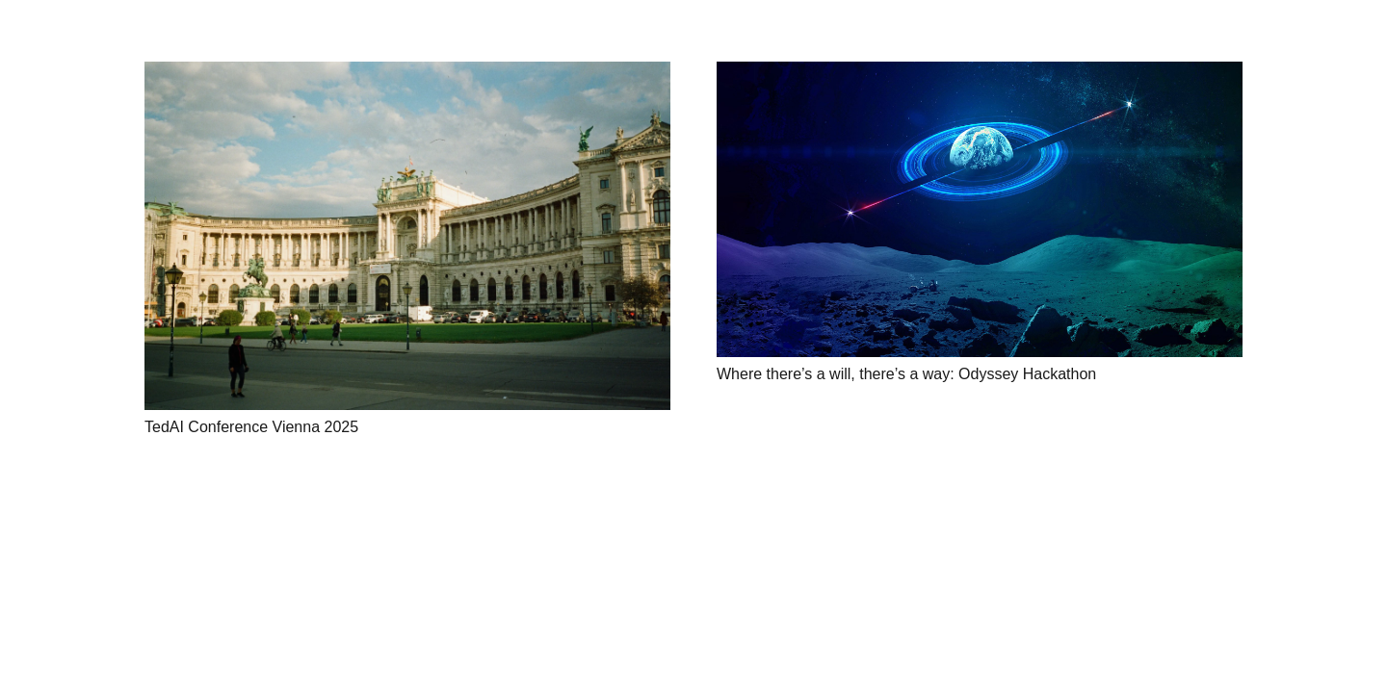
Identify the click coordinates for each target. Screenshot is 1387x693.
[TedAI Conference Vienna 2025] (407, 236)
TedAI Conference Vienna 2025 (251, 427)
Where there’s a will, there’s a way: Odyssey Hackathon (906, 374)
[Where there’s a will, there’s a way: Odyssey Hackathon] (980, 209)
